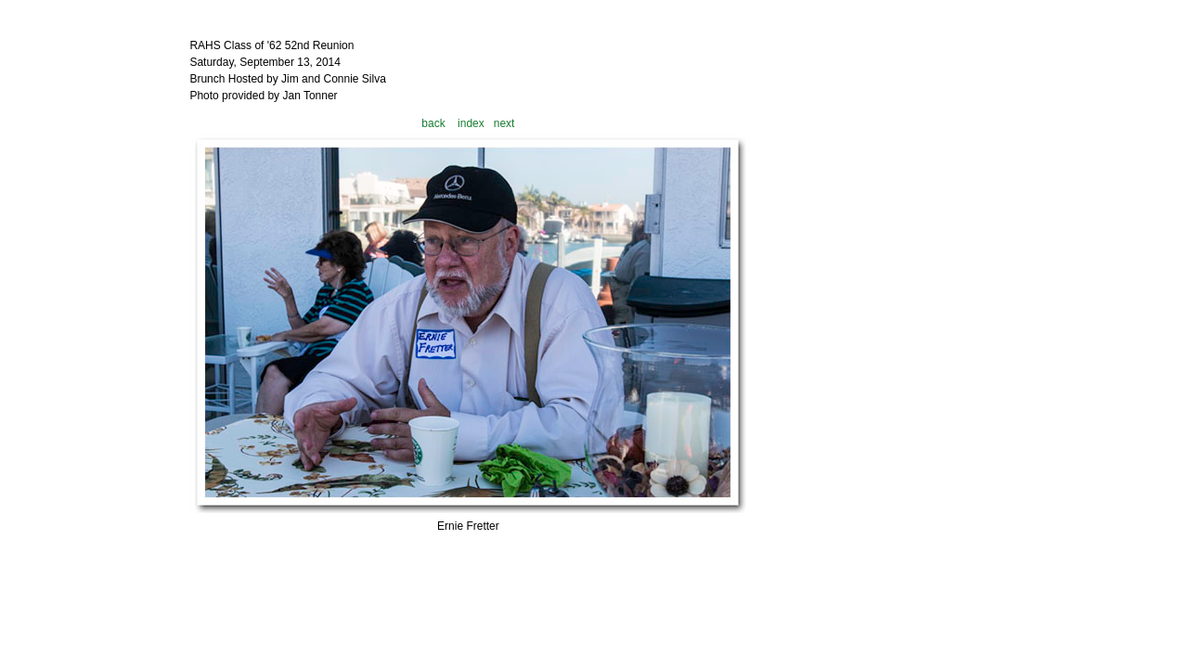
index (471, 123)
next (504, 123)
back (433, 123)
